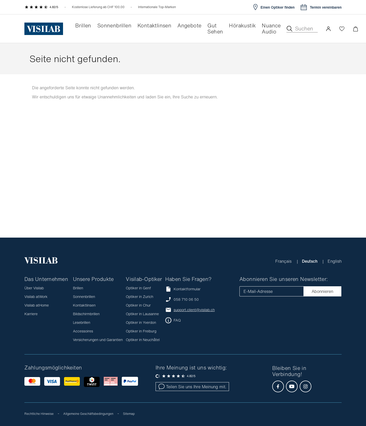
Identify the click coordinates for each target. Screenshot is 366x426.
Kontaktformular (183, 289)
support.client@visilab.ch (194, 310)
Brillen (78, 288)
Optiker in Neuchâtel (143, 339)
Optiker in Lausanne (142, 313)
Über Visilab (34, 288)
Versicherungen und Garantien (98, 339)
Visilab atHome (36, 305)
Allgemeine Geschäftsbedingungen (88, 414)
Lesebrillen (81, 322)
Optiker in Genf (138, 288)
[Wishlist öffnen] (342, 28)
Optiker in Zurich (139, 296)
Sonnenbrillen (84, 296)
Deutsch (310, 261)
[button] (328, 28)
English (335, 261)
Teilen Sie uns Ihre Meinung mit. (192, 387)
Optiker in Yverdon (141, 322)
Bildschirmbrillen (86, 313)
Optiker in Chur (138, 305)
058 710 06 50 (186, 299)
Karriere (31, 313)
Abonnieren (322, 291)
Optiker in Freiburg (141, 331)
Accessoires (83, 331)
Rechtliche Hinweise (39, 414)
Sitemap (129, 414)
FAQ (177, 320)
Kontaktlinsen (84, 305)
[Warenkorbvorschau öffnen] (355, 28)
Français (284, 261)
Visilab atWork (36, 296)
